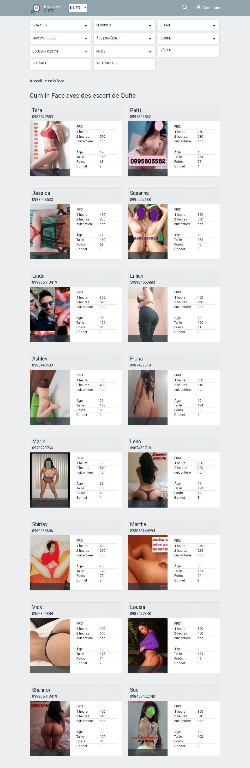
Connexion (208, 7)
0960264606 (42, 530)
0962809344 (42, 613)
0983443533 (42, 199)
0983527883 (42, 116)
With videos (106, 63)
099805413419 (44, 282)
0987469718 (140, 365)
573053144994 (142, 530)
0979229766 (42, 448)
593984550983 (142, 282)
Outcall (39, 63)
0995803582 (140, 116)
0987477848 (140, 613)
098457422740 (142, 696)
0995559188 (140, 199)
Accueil (36, 81)
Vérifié (166, 50)
